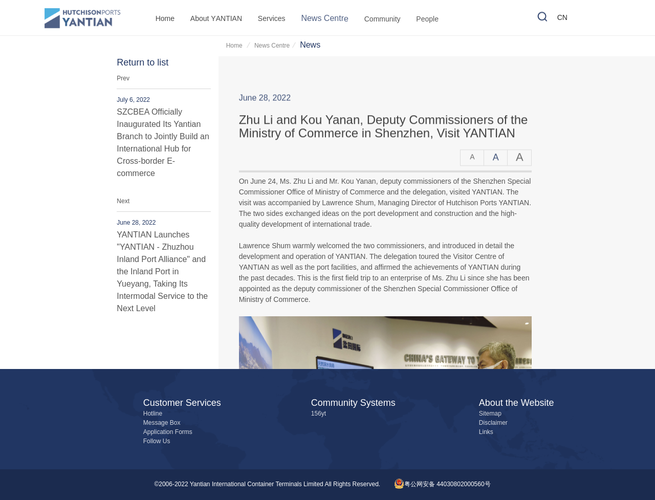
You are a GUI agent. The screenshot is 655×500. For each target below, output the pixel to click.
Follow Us (156, 441)
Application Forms (167, 432)
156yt (318, 413)
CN (562, 19)
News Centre (272, 45)
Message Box (162, 423)
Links (486, 432)
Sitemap (490, 413)
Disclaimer (493, 423)
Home (235, 45)
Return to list (142, 63)
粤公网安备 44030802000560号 (442, 484)
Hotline (152, 413)
